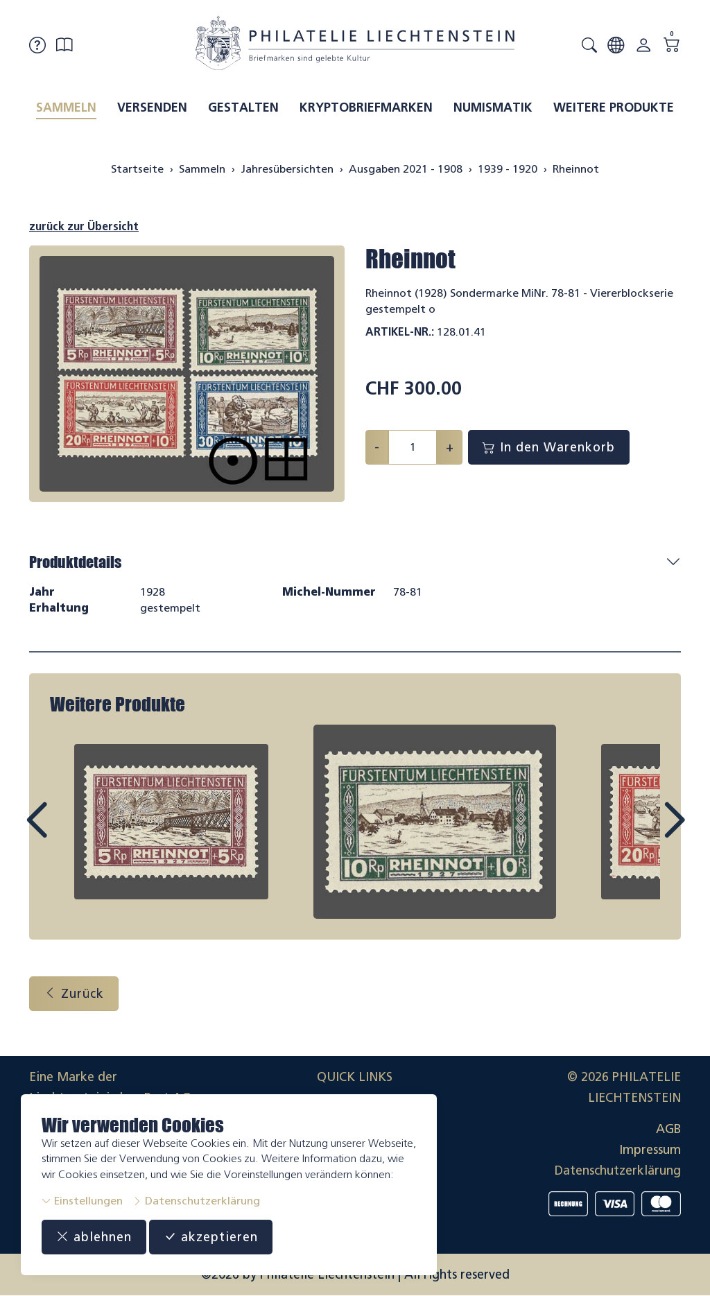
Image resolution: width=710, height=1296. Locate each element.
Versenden (152, 107)
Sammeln (66, 107)
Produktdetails (75, 562)
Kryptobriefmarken (366, 107)
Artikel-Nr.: (399, 331)
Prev (68, 833)
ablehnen (94, 1237)
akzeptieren (211, 1237)
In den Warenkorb (549, 447)
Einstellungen (82, 1200)
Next (642, 833)
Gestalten (243, 107)
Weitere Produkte (613, 107)
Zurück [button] (74, 993)
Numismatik (492, 107)
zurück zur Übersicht (84, 226)
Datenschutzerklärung (196, 1200)
